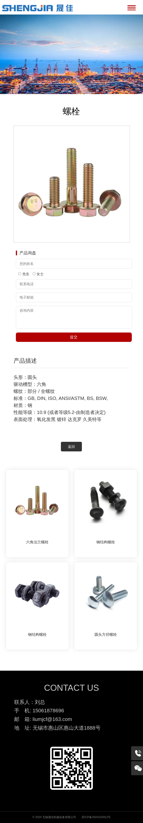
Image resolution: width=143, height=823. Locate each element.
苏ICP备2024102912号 (96, 817)
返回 (71, 447)
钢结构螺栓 (105, 542)
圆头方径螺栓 (105, 634)
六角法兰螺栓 (37, 542)
